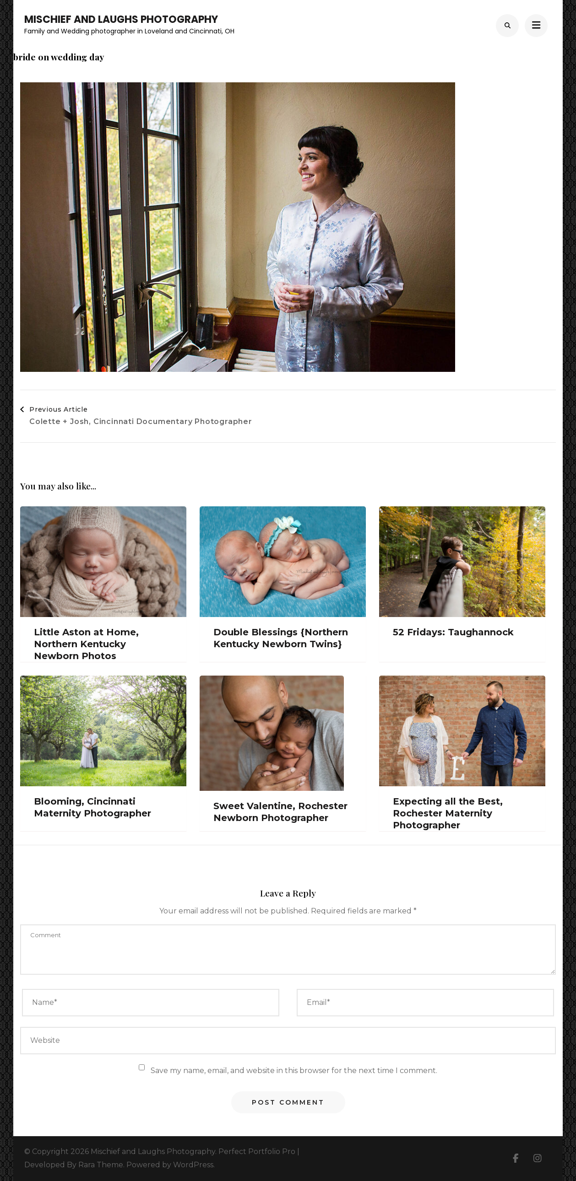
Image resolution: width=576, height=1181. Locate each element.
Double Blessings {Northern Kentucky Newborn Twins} (280, 638)
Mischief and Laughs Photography (121, 19)
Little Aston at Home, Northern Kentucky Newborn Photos (86, 644)
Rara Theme (100, 1164)
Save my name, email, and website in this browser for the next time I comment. (294, 1070)
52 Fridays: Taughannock (453, 632)
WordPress (193, 1164)
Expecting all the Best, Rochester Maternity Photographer (448, 813)
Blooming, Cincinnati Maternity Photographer (92, 807)
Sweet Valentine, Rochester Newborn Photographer (280, 811)
